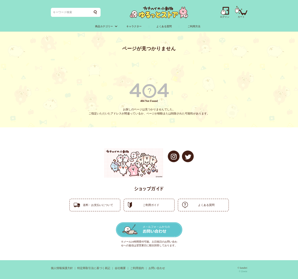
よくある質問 (164, 26)
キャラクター (134, 26)
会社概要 (120, 268)
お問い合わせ (157, 268)
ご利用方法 (194, 26)
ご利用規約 (137, 268)
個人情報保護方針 (62, 268)
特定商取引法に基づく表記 (93, 268)
